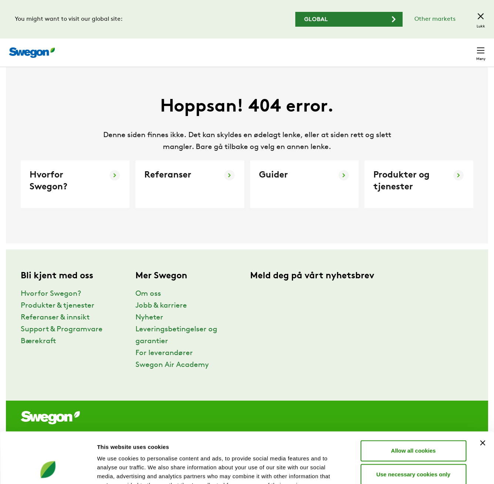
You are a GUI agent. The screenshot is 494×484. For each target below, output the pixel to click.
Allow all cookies (413, 405)
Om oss (148, 307)
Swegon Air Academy (172, 378)
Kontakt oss (463, 49)
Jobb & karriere (161, 319)
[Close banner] (482, 397)
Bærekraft (38, 355)
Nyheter (149, 331)
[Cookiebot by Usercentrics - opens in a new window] (48, 469)
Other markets (435, 19)
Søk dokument (351, 49)
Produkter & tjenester (57, 319)
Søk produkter (296, 48)
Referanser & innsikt (55, 331)
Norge (425, 49)
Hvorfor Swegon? (51, 307)
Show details (388, 469)
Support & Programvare (62, 343)
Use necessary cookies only (413, 428)
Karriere (393, 49)
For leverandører (164, 367)
